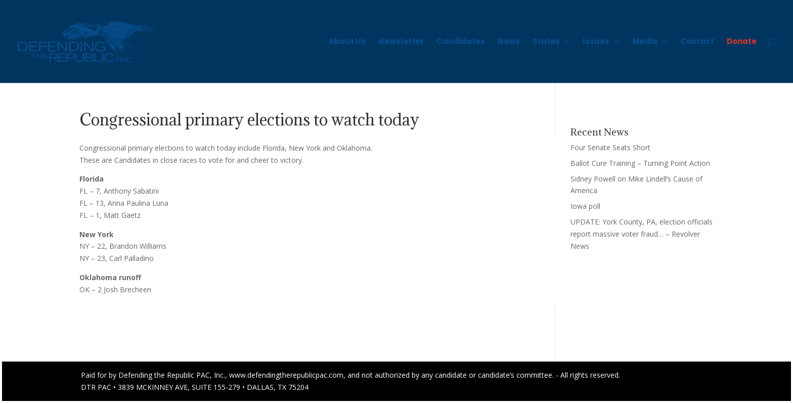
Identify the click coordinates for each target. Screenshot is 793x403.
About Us (347, 42)
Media (644, 42)
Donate (742, 42)
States (546, 42)
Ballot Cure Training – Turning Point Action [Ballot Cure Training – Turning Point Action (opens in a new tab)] (640, 163)
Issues (596, 42)
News (509, 42)
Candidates (460, 42)
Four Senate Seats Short (610, 147)
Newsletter (401, 42)
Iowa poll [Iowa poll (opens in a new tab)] (585, 206)
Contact (697, 42)
